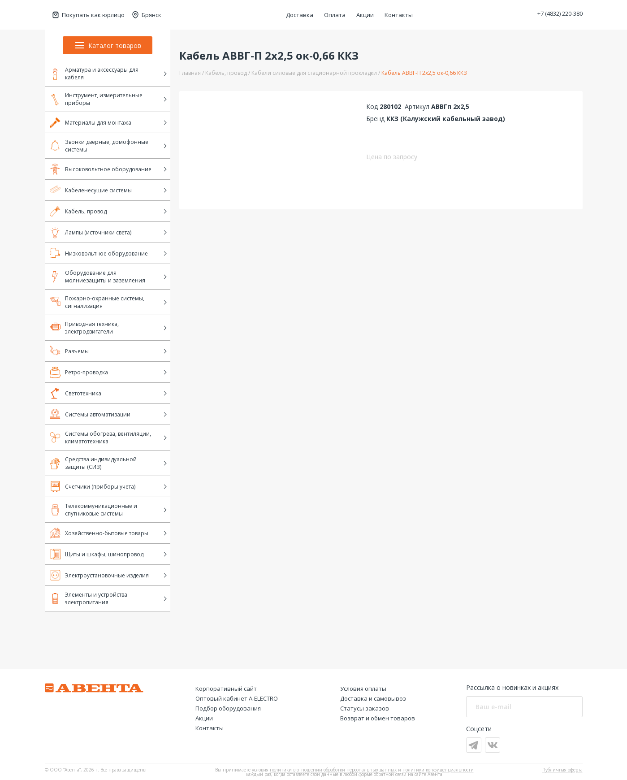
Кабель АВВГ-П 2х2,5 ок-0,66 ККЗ (424, 73)
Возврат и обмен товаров (377, 718)
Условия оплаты (363, 689)
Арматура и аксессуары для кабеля (94, 73)
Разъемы (69, 351)
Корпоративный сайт (226, 689)
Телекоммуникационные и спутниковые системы (93, 509)
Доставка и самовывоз (373, 698)
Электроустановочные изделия (99, 575)
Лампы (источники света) (90, 232)
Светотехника (75, 393)
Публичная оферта (562, 770)
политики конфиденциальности (438, 770)
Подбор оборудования (228, 708)
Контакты (399, 15)
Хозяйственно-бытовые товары (99, 533)
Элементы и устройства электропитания (88, 598)
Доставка (299, 15)
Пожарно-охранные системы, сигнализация (97, 302)
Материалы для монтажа (90, 122)
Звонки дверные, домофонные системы (99, 145)
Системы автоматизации (90, 414)
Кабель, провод (78, 211)
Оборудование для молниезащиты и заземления (97, 276)
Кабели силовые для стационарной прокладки (314, 73)
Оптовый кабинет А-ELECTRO (236, 698)
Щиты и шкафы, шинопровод (96, 554)
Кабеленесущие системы (91, 190)
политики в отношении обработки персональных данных (333, 770)
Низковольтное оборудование (99, 253)
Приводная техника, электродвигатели (84, 327)
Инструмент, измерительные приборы (96, 99)
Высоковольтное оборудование (100, 169)
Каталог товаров (107, 45)
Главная (190, 73)
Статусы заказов (364, 708)
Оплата (335, 15)
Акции (365, 15)
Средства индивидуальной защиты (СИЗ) (93, 463)
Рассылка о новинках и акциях (512, 687)
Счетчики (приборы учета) (92, 486)
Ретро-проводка (79, 372)
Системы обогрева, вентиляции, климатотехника (100, 437)
